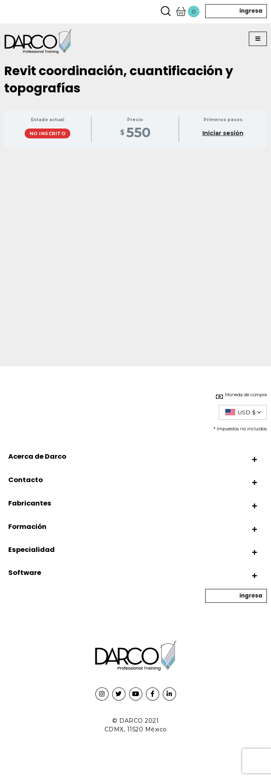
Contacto (25, 480)
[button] (258, 39)
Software (24, 572)
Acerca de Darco (37, 456)
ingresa (250, 11)
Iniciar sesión (222, 133)
